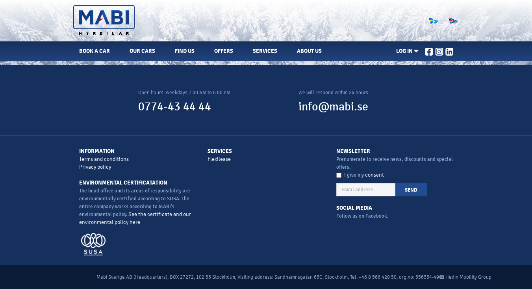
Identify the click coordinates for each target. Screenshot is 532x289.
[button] (407, 51)
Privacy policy (95, 167)
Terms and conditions (104, 159)
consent (374, 175)
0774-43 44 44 (174, 107)
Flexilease (219, 159)
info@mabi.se (333, 107)
